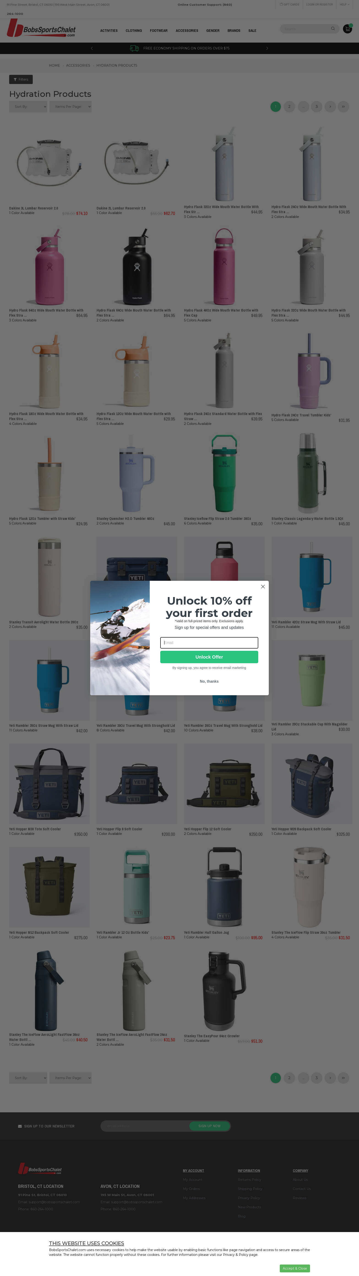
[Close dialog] (263, 587)
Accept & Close (295, 1268)
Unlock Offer (209, 657)
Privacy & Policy (235, 1255)
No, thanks (209, 681)
